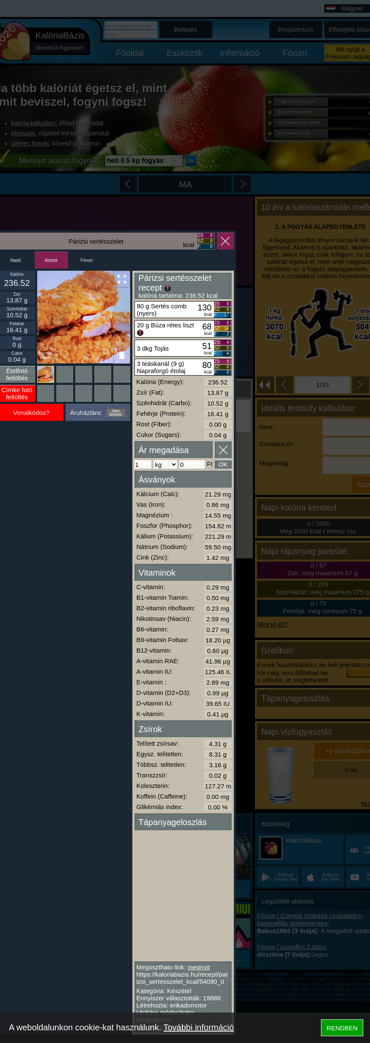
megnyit (198, 967)
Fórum (87, 260)
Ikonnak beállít (45, 355)
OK (223, 464)
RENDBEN (341, 1028)
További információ (198, 1027)
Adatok (51, 260)
